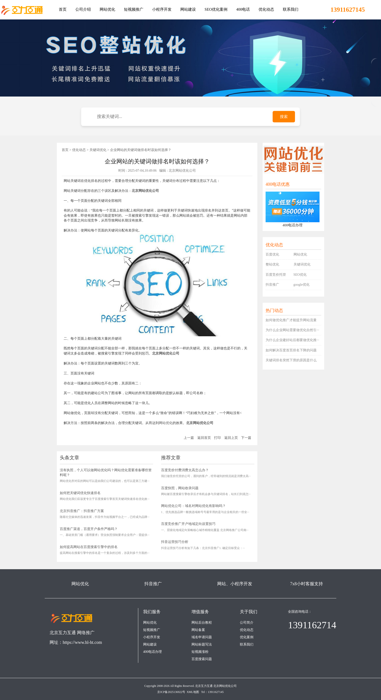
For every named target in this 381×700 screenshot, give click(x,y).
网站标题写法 (201, 644)
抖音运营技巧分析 (174, 542)
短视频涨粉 (199, 652)
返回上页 (231, 438)
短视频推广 (133, 9)
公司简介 (246, 622)
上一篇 (189, 438)
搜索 (284, 117)
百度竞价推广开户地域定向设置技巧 (188, 524)
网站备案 (198, 630)
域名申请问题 (201, 637)
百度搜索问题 (201, 659)
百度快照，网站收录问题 (180, 488)
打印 (217, 438)
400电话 (243, 9)
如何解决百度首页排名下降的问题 (291, 350)
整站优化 (272, 264)
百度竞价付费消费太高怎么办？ (185, 470)
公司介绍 (83, 9)
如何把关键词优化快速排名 (80, 493)
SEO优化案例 (216, 9)
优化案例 (246, 637)
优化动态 (266, 9)
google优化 (302, 284)
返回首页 (204, 438)
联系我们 (290, 9)
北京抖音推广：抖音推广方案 (82, 511)
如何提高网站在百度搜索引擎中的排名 (89, 547)
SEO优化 (300, 274)
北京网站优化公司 (225, 686)
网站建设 (188, 9)
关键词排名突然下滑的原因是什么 (291, 360)
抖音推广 (272, 284)
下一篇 (246, 438)
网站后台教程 (201, 622)
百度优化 (272, 254)
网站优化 (107, 9)
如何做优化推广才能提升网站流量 (291, 320)
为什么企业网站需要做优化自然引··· (292, 330)
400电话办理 (152, 652)
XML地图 (193, 692)
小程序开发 (162, 9)
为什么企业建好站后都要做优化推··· (292, 340)
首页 (63, 9)
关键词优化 (97, 150)
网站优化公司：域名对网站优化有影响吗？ (193, 506)
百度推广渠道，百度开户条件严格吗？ (89, 529)
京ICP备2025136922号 (171, 692)
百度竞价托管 (276, 274)
